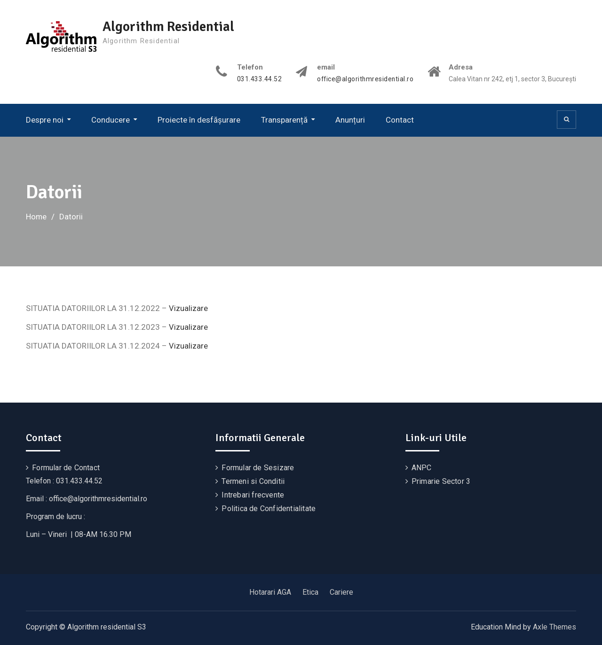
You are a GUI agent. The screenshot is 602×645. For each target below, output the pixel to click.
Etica (310, 591)
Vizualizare (188, 308)
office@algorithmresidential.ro (364, 79)
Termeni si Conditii (253, 480)
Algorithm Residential (170, 26)
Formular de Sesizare (258, 467)
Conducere (110, 119)
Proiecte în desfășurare (199, 119)
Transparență (284, 119)
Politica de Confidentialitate (269, 508)
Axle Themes (554, 626)
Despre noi (44, 119)
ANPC (422, 467)
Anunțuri (350, 119)
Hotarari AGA (270, 591)
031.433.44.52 (257, 79)
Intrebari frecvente (253, 494)
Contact (400, 119)
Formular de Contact (66, 467)
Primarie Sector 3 (441, 480)
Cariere (341, 591)
